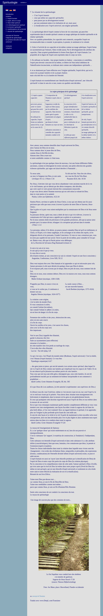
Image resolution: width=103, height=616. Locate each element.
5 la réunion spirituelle (13, 27)
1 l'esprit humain (11, 18)
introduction (10, 14)
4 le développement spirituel (15, 25)
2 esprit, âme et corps (13, 20)
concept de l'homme (12, 35)
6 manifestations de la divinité (16, 29)
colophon (9, 48)
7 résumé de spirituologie (14, 31)
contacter (9, 46)
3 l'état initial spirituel (13, 23)
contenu (24, 2)
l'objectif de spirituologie (14, 37)
